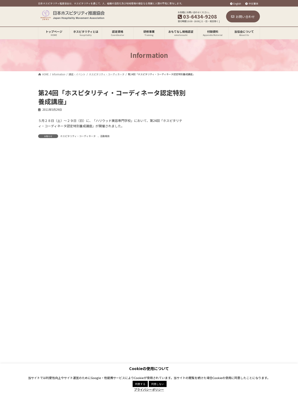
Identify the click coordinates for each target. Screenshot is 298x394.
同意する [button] (140, 384)
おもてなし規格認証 (213, 138)
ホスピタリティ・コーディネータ (78, 136)
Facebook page (206, 329)
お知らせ (206, 97)
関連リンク (50, 309)
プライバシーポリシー (80, 309)
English (235, 3)
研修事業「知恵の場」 (218, 129)
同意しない (157, 384)
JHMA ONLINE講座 (216, 113)
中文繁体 (251, 3)
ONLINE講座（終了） (217, 154)
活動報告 (105, 136)
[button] (219, 259)
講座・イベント (211, 105)
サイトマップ (143, 309)
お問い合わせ (243, 16)
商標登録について (114, 309)
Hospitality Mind (212, 162)
